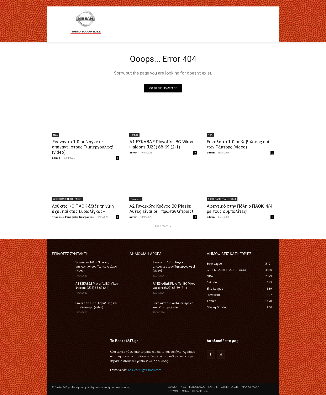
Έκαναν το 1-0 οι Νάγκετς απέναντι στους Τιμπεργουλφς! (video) (82, 147)
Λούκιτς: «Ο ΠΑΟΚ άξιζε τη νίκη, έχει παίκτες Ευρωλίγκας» (83, 209)
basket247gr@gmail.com (144, 370)
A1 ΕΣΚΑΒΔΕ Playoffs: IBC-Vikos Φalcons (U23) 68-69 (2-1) (161, 145)
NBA (55, 134)
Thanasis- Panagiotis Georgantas (73, 217)
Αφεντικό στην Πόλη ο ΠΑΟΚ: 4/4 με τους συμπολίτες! (239, 209)
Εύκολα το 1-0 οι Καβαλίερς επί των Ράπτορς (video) (238, 145)
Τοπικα (134, 134)
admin (56, 157)
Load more (163, 226)
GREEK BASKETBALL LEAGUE (67, 199)
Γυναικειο (136, 199)
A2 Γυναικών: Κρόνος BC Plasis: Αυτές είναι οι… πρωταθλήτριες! (161, 209)
